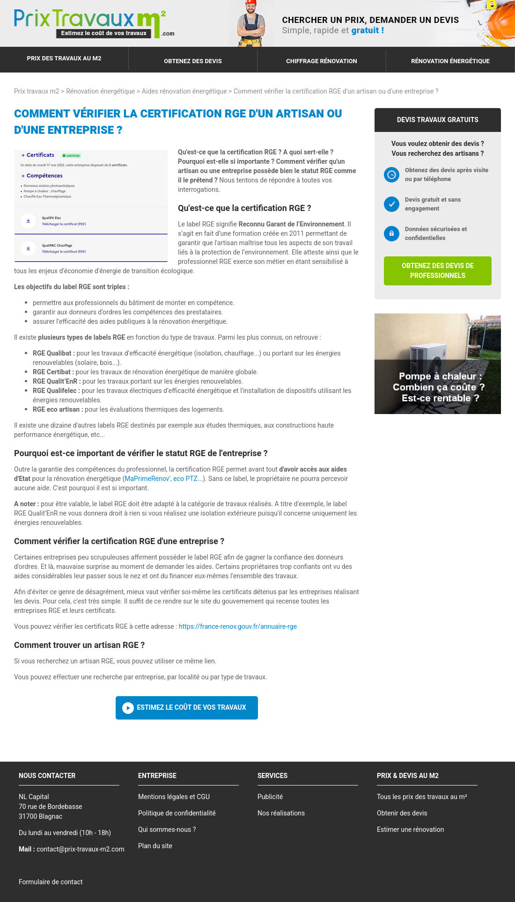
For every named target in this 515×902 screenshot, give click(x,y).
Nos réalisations (281, 813)
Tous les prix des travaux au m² (422, 797)
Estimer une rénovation (410, 830)
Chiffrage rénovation (321, 61)
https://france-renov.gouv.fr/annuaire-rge (238, 627)
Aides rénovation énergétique (184, 91)
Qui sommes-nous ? (167, 830)
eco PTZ (185, 479)
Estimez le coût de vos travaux (191, 708)
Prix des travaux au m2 (64, 58)
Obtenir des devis (402, 813)
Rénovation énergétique (450, 61)
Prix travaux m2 (36, 91)
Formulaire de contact (50, 882)
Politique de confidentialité (177, 813)
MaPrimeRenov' (147, 479)
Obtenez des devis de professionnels (437, 271)
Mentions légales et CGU (174, 797)
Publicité (270, 797)
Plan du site (155, 846)
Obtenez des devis (192, 61)
